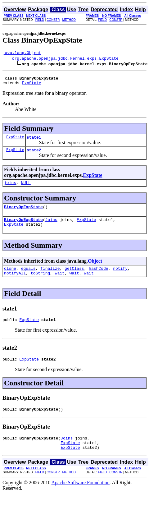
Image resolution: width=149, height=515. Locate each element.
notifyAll (15, 283)
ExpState (31, 85)
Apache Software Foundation (81, 498)
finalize (50, 277)
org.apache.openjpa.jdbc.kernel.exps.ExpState (65, 59)
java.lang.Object (21, 53)
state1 (34, 141)
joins (10, 188)
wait (60, 283)
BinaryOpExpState (23, 213)
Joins (51, 227)
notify (120, 277)
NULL (26, 188)
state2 (34, 154)
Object (95, 269)
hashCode (98, 277)
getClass (74, 277)
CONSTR (53, 19)
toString (40, 283)
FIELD (39, 19)
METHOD (69, 19)
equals (28, 277)
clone (10, 277)
